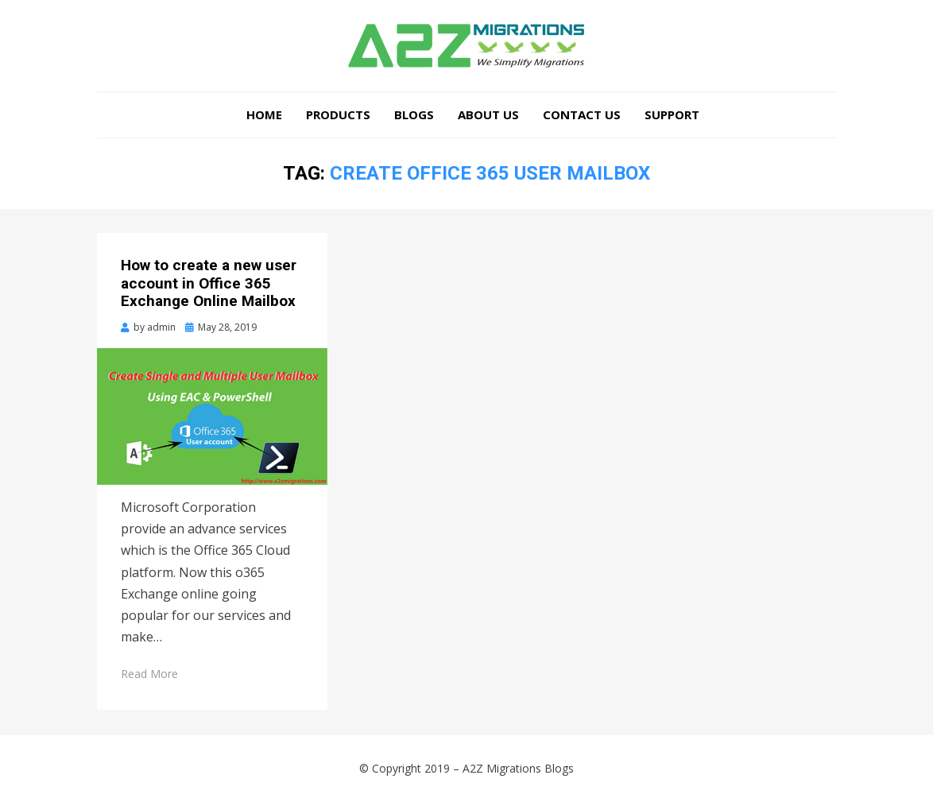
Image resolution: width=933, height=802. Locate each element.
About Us (488, 114)
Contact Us (582, 114)
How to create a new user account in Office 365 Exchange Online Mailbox (208, 283)
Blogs (414, 114)
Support (672, 114)
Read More (149, 673)
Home (264, 114)
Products (338, 114)
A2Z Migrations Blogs (518, 768)
